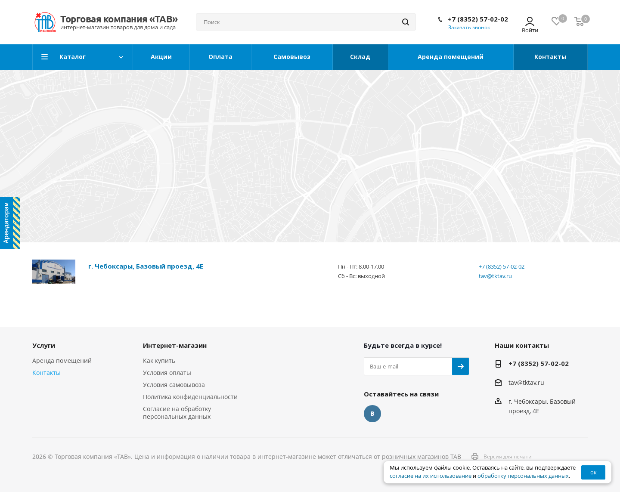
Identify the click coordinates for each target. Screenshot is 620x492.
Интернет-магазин (175, 345)
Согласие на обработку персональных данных (177, 413)
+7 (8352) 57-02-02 (478, 19)
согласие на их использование (430, 476)
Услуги (43, 345)
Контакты (46, 372)
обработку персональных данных (523, 476)
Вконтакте (372, 413)
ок (593, 472)
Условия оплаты (167, 372)
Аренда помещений (62, 360)
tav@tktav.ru (495, 276)
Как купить (159, 360)
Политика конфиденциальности (190, 397)
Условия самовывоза (174, 385)
